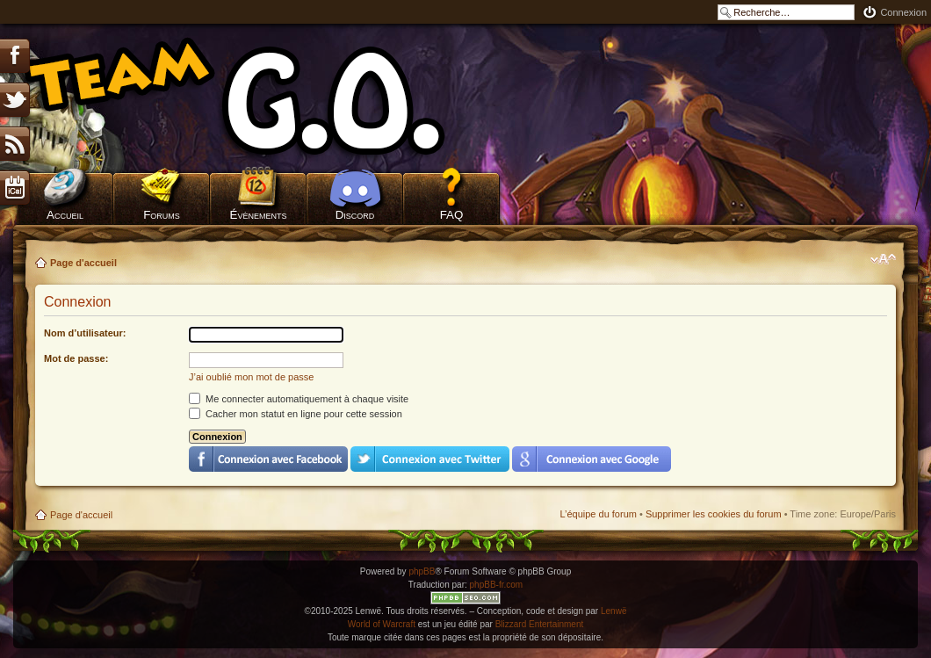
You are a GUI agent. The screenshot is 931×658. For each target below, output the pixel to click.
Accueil (65, 214)
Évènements (258, 214)
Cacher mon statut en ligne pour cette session (295, 414)
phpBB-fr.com (496, 584)
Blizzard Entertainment (539, 624)
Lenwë (613, 611)
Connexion (903, 12)
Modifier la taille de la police (883, 259)
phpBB (421, 571)
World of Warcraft (381, 624)
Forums (161, 214)
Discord (355, 214)
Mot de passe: (76, 358)
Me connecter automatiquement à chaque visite (298, 399)
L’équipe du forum (597, 514)
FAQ (452, 214)
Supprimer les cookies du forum (714, 514)
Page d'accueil (83, 262)
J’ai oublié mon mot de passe (251, 377)
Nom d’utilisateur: (85, 333)
